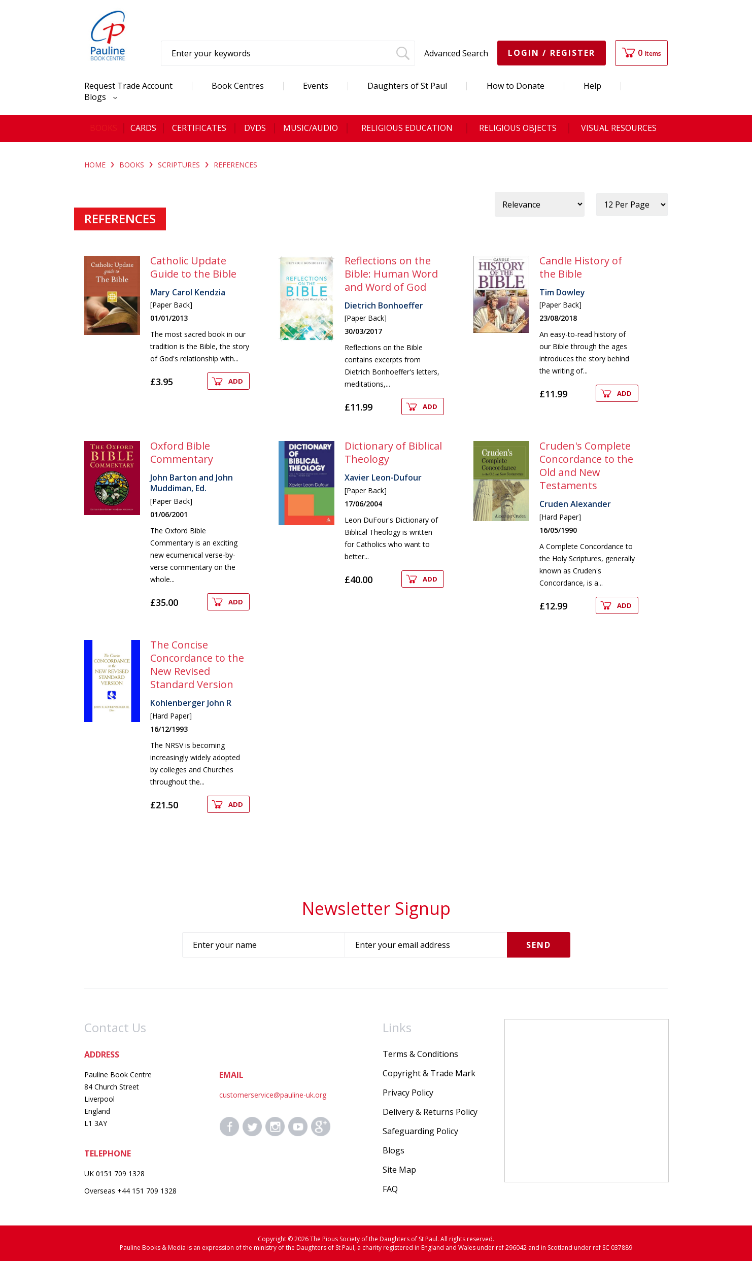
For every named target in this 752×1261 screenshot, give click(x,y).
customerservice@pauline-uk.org (272, 1095)
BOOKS (131, 164)
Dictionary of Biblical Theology (393, 452)
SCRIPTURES (179, 164)
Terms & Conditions (420, 1054)
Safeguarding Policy (420, 1131)
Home (95, 164)
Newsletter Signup (376, 908)
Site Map (399, 1169)
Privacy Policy (408, 1092)
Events (315, 85)
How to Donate (515, 85)
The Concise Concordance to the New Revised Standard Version (197, 664)
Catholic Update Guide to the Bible (193, 267)
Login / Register (551, 52)
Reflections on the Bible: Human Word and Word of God (391, 274)
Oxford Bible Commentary (181, 452)
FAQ (390, 1189)
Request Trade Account (128, 85)
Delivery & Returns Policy (430, 1111)
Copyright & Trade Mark (429, 1073)
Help (592, 85)
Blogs (98, 97)
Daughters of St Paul (407, 85)
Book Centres (238, 85)
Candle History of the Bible (580, 267)
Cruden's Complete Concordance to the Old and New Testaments (586, 465)
